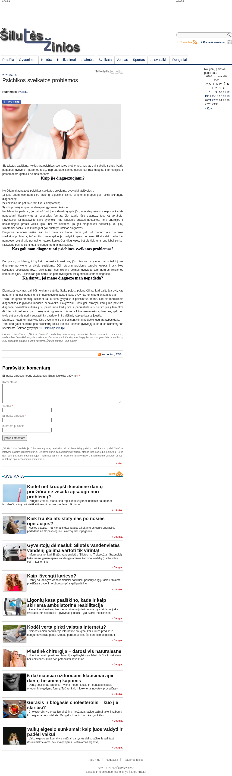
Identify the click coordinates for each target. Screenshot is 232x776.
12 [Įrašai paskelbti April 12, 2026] (227, 92)
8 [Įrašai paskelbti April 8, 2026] (212, 92)
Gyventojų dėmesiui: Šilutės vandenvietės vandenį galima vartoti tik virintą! (73, 548)
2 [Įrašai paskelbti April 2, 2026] (216, 88)
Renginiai (179, 60)
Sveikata (105, 60)
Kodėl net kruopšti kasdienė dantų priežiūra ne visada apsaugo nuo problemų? (65, 491)
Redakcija (112, 759)
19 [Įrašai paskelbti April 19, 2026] (227, 96)
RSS (112, 474)
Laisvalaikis (158, 60)
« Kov (208, 108)
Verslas (122, 60)
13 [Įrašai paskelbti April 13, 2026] (206, 96)
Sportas (139, 60)
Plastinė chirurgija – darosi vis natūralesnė (74, 651)
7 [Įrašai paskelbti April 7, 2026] (209, 92)
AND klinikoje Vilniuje (52, 328)
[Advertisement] (203, 13)
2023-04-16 (9, 75)
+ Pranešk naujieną (213, 42)
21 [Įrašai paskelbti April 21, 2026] (209, 100)
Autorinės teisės (133, 759)
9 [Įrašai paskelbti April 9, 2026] (216, 92)
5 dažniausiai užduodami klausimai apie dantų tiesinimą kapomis (71, 678)
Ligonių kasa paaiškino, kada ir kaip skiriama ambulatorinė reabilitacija (66, 603)
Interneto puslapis (13, 426)
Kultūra (46, 60)
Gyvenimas (27, 60)
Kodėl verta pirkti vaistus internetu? (66, 627)
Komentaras (9, 382)
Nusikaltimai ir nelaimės (75, 60)
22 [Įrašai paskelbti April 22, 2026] (213, 100)
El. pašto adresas (14, 415)
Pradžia (8, 60)
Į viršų (118, 463)
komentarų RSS (112, 354)
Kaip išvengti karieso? (51, 575)
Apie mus (94, 759)
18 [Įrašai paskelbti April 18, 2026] (224, 96)
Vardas (7, 405)
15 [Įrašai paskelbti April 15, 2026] (213, 96)
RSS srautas (184, 42)
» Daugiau (117, 510)
